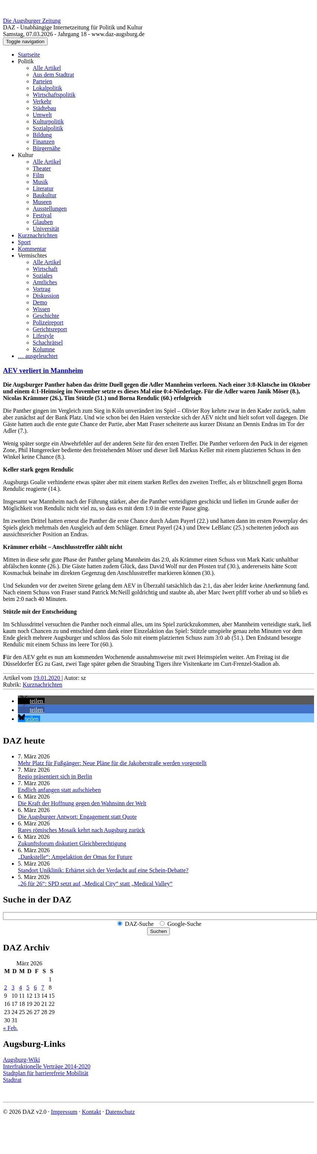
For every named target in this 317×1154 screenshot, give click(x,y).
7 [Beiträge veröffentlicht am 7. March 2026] (42, 987)
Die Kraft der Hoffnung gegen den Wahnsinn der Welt (82, 803)
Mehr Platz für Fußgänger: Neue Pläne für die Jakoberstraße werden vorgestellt (112, 763)
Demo (40, 302)
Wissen (41, 309)
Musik (40, 182)
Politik (26, 61)
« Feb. (10, 1028)
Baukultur (44, 195)
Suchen (158, 931)
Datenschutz (120, 1112)
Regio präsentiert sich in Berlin (55, 776)
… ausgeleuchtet (38, 356)
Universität (46, 229)
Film (38, 175)
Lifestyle (43, 336)
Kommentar (32, 249)
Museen (42, 202)
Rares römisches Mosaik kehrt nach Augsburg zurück (81, 830)
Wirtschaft (45, 269)
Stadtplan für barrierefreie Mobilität (45, 1073)
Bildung (42, 135)
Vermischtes (32, 255)
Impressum (64, 1112)
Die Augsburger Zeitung (32, 20)
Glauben (43, 222)
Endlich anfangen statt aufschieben (59, 790)
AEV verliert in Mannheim (43, 370)
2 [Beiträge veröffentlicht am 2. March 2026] (5, 987)
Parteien (42, 81)
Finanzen (44, 141)
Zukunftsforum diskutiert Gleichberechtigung (72, 843)
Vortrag (42, 289)
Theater (42, 168)
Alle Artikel (47, 68)
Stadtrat (12, 1080)
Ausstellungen (50, 208)
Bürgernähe (46, 148)
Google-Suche (184, 924)
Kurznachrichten (38, 235)
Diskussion (46, 296)
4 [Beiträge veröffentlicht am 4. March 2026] (20, 987)
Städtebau (44, 108)
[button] (31, 701)
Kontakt (91, 1112)
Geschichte (46, 316)
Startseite (29, 54)
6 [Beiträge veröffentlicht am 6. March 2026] (35, 987)
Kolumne (44, 349)
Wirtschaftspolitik (54, 95)
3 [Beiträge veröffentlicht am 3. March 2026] (13, 987)
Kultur (25, 155)
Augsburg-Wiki (21, 1059)
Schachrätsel (48, 342)
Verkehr (42, 101)
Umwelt (42, 115)
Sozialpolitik (48, 128)
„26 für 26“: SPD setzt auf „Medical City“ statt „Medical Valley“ (95, 883)
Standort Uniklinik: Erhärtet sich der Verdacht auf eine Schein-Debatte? (103, 870)
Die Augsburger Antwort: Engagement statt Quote (77, 816)
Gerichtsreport (50, 329)
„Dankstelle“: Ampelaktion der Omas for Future (75, 857)
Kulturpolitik (48, 121)
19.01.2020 (47, 678)
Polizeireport (48, 322)
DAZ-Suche (139, 924)
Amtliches (45, 282)
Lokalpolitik (47, 88)
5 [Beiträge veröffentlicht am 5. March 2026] (27, 987)
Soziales (42, 275)
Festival (42, 215)
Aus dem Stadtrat (53, 74)
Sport (24, 242)
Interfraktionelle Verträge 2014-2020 (46, 1066)
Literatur (43, 188)
